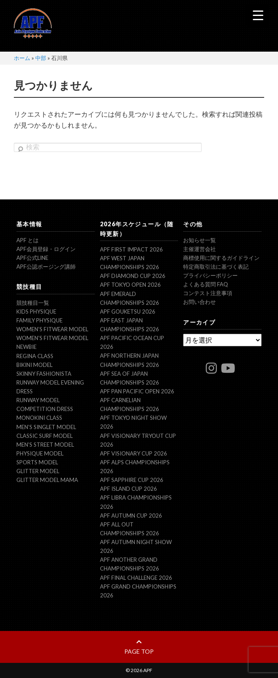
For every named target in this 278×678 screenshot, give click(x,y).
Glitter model (37, 471)
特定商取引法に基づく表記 (216, 266)
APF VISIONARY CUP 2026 (133, 453)
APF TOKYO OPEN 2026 (130, 284)
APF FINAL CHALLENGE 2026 (136, 577)
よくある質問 (205, 284)
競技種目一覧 (32, 302)
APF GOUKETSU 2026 (127, 311)
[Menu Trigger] (258, 14)
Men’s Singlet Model (46, 427)
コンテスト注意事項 (207, 293)
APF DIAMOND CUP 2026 (132, 275)
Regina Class (34, 356)
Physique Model (39, 453)
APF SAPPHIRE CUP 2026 (131, 479)
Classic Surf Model (44, 435)
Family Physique (39, 320)
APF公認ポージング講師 (46, 266)
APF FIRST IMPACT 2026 (131, 249)
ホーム (22, 58)
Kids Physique (36, 311)
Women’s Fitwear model (52, 329)
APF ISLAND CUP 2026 (128, 488)
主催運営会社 (199, 249)
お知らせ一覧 (199, 240)
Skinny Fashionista (43, 373)
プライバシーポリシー (210, 275)
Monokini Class (39, 417)
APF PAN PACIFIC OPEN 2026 (137, 391)
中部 (40, 58)
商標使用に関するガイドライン (221, 257)
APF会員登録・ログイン (46, 249)
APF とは (27, 240)
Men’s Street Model (45, 444)
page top (139, 647)
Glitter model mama (47, 479)
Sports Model (37, 462)
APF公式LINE (32, 257)
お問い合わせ (199, 301)
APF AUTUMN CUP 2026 (131, 515)
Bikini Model (34, 364)
